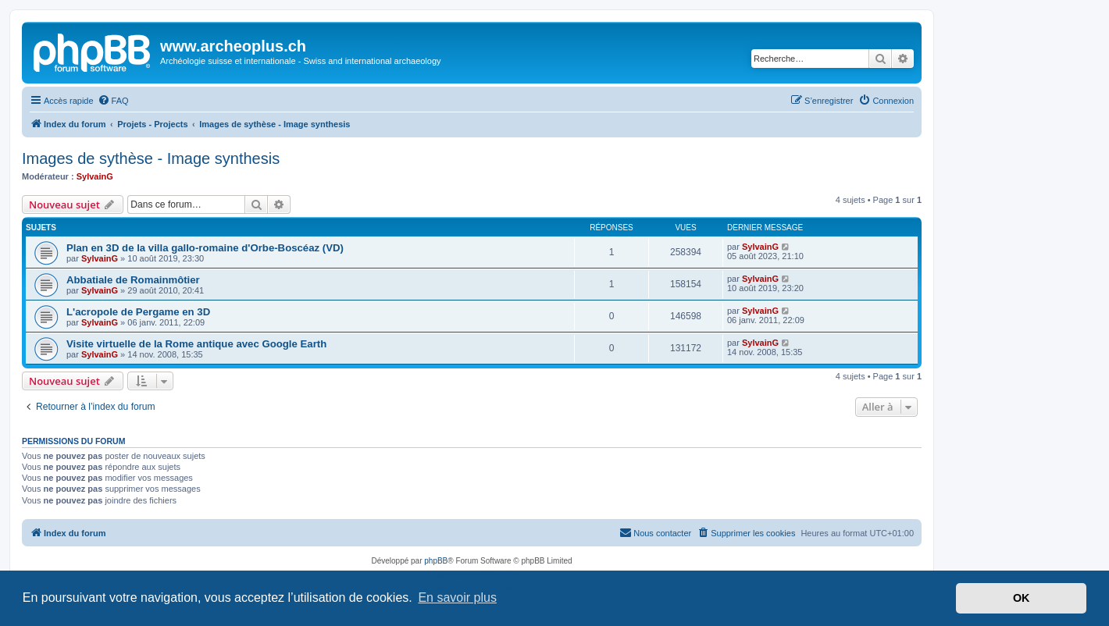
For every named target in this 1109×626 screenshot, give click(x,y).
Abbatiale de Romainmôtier (133, 280)
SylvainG (95, 176)
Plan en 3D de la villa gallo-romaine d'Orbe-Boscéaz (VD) (205, 248)
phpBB (436, 561)
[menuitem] (113, 100)
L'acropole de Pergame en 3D (138, 312)
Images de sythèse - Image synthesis (151, 158)
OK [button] (1021, 598)
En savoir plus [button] (457, 597)
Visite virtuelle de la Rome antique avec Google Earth (196, 344)
